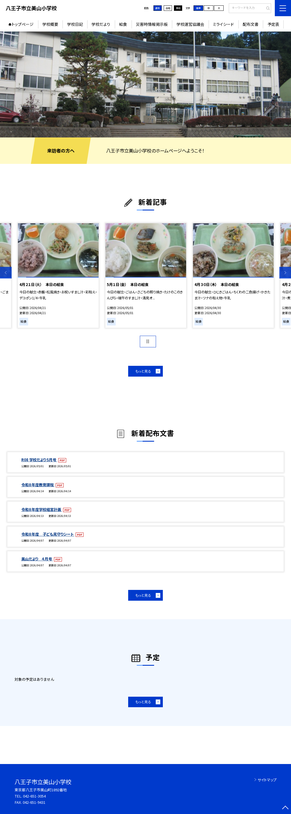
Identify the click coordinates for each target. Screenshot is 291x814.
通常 (157, 8)
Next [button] (285, 273)
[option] (145, 84)
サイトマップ (267, 779)
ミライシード (223, 24)
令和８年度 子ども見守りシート (47, 534)
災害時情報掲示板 (152, 24)
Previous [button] (6, 273)
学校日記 (75, 24)
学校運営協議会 (190, 24)
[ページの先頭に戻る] (285, 808)
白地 (168, 8)
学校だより (101, 24)
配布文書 (251, 24)
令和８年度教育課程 (38, 484)
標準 (198, 8)
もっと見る (143, 371)
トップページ (23, 24)
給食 (123, 24)
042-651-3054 (34, 796)
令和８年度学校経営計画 (41, 509)
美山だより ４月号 (37, 559)
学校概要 (50, 24)
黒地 (178, 8)
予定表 (273, 24)
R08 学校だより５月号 (39, 459)
